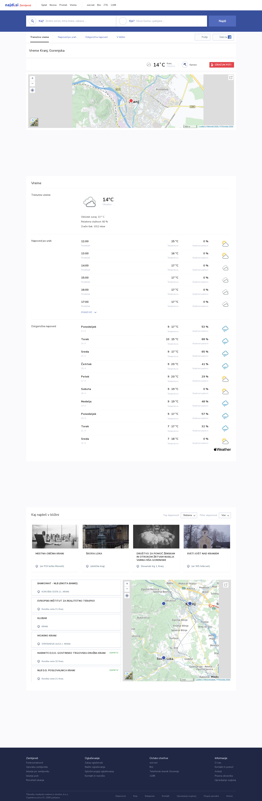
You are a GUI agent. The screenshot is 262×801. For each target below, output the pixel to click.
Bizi (99, 5)
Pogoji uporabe (211, 796)
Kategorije (149, 796)
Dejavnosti (121, 796)
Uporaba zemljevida (37, 767)
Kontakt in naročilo (95, 775)
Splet (44, 5)
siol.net (90, 5)
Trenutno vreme (39, 37)
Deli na (225, 37)
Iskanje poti (32, 775)
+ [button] (32, 78)
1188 (113, 5)
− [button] (32, 83)
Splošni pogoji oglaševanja (99, 771)
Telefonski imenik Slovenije (164, 771)
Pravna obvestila (224, 775)
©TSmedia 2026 (226, 127)
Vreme (73, 5)
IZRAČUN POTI (223, 64)
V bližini (121, 37)
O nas (218, 762)
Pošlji (205, 37)
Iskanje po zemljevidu (37, 771)
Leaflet (202, 127)
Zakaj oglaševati (94, 762)
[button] (32, 90)
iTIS (106, 5)
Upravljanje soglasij (225, 780)
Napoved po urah (67, 37)
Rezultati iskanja (35, 780)
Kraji (135, 796)
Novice (53, 5)
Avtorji (218, 771)
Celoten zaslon (230, 77)
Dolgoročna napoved (97, 37)
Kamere (193, 64)
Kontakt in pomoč (224, 767)
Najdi (222, 21)
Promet (63, 5)
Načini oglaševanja (95, 767)
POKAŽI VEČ (86, 312)
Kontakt (165, 796)
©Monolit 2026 (212, 127)
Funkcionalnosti (34, 762)
